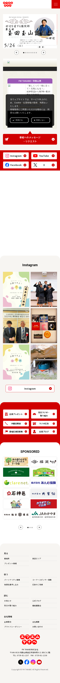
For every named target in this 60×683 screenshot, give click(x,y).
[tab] (23, 52)
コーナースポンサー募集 (42, 580)
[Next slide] (43, 52)
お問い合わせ (37, 626)
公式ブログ (36, 600)
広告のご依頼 (37, 584)
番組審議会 (36, 605)
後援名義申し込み (11, 584)
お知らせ (7, 600)
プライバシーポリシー (13, 626)
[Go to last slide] (16, 52)
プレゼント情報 (10, 563)
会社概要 (35, 622)
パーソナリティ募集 (12, 580)
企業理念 (7, 622)
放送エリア (36, 558)
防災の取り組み (10, 605)
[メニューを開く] (56, 4)
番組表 (7, 558)
